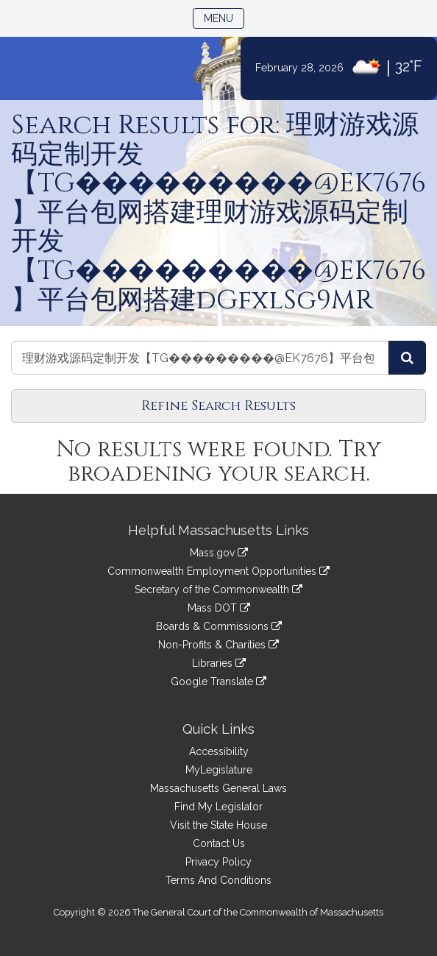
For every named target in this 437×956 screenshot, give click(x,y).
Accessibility (219, 751)
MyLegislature (218, 770)
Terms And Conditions (218, 880)
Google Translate (218, 681)
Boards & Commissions (219, 626)
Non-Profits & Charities (218, 645)
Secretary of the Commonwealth (218, 589)
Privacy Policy (218, 862)
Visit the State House (218, 825)
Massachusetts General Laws (218, 788)
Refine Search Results (218, 406)
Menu (224, 17)
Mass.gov (219, 553)
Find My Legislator (218, 806)
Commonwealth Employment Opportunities (218, 571)
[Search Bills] (407, 358)
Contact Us (219, 843)
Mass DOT (219, 608)
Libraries (219, 663)
